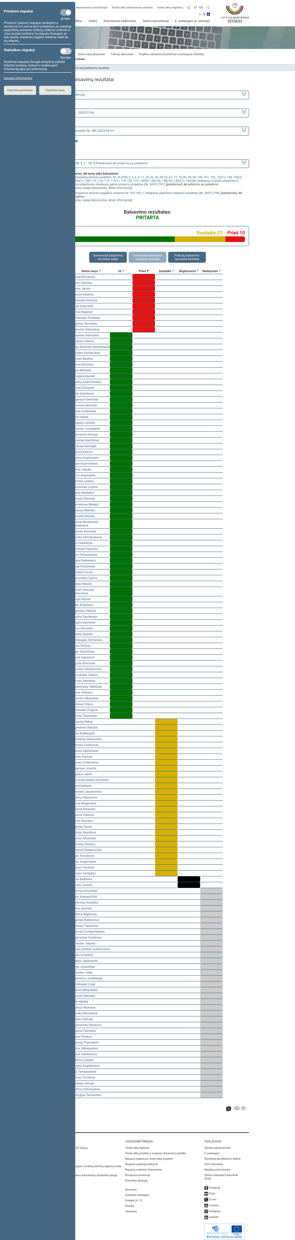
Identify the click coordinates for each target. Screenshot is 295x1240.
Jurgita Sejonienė (83, 622)
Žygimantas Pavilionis (87, 1025)
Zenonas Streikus (83, 844)
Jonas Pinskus (82, 1036)
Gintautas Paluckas (85, 549)
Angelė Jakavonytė (84, 961)
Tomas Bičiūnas (83, 364)
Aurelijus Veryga (83, 1083)
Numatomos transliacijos (89, 7)
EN (201, 7)
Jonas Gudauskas (84, 411)
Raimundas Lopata (84, 487)
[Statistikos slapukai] (65, 51)
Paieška (129, 1203)
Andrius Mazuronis (84, 797)
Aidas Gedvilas (82, 283)
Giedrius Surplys (83, 1060)
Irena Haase (80, 417)
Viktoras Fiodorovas (85, 745)
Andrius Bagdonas (84, 914)
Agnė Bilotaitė (81, 370)
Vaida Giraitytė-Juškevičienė (91, 949)
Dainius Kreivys (82, 452)
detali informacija (119, 188)
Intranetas (131, 1208)
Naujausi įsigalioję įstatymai (141, 1161)
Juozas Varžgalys (84, 873)
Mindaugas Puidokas (86, 318)
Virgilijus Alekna (83, 341)
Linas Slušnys (81, 646)
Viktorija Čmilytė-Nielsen (88, 931)
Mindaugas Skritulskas (87, 640)
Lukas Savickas (82, 821)
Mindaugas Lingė (83, 984)
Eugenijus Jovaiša (84, 768)
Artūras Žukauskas (84, 716)
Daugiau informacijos (18, 78)
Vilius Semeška (82, 628)
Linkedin (214, 1214)
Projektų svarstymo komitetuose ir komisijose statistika (171, 54)
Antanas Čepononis (85, 926)
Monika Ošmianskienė (87, 537)
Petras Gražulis (82, 756)
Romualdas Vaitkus (85, 675)
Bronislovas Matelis (85, 504)
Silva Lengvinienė (83, 475)
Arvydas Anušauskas (86, 353)
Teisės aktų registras (170, 7)
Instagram (215, 1208)
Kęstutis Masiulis (83, 498)
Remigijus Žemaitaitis (86, 1095)
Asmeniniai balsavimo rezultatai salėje (108, 257)
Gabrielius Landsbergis (87, 978)
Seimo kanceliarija (156, 21)
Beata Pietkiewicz (84, 560)
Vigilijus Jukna (82, 774)
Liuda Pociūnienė (83, 566)
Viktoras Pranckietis (85, 1042)
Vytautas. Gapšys (83, 943)
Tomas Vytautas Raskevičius (83, 591)
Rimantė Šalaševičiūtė (87, 850)
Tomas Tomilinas (83, 1077)
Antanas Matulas (83, 510)
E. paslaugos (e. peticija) (192, 21)
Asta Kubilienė (81, 786)
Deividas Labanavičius (87, 791)
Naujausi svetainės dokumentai (143, 1166)
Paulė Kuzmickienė (85, 463)
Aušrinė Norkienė (83, 809)
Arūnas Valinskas (83, 681)
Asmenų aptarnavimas (217, 1145)
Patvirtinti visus (55, 90)
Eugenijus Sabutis (84, 611)
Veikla (92, 21)
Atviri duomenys (213, 1161)
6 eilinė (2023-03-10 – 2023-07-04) (71, 112)
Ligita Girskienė (82, 955)
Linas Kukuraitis (83, 306)
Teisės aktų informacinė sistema (132, 7)
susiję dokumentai (94, 188)
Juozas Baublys (82, 358)
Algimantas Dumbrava (87, 937)
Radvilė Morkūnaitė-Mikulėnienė (85, 523)
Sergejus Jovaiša (83, 423)
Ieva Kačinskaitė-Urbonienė (90, 780)
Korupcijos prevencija (137, 1172)
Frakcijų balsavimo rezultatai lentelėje (187, 257)
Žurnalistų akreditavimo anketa (222, 1156)
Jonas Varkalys (82, 692)
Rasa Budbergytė (83, 733)
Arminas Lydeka (83, 481)
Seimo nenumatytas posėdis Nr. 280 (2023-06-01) (81, 130)
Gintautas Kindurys (85, 300)
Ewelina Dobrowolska (86, 382)
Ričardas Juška (82, 972)
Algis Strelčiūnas (83, 651)
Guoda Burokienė (83, 277)
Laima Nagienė (82, 312)
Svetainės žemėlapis (137, 1192)
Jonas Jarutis (81, 288)
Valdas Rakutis (82, 584)
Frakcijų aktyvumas (122, 54)
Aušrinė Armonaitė (84, 891)
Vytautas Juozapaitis (86, 428)
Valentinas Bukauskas (87, 739)
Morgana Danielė (83, 376)
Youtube (213, 1202)
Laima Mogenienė (84, 803)
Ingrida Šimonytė (83, 663)
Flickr (212, 1190)
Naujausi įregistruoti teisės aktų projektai (149, 1156)
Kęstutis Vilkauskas (85, 698)
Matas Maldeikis (83, 493)
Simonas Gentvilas (84, 405)
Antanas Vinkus (82, 704)
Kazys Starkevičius (84, 1054)
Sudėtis (76, 21)
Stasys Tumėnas (83, 867)
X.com (212, 1196)
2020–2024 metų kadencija (66, 94)
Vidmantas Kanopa (85, 434)
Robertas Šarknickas (86, 329)
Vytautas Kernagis (84, 446)
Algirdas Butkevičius (85, 920)
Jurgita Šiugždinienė (85, 1066)
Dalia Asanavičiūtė (84, 896)
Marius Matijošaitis (85, 990)
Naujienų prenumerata (217, 1166)
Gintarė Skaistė (82, 634)
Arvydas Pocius (82, 572)
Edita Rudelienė (82, 605)
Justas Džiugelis (83, 388)
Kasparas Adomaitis (85, 335)
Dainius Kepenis (83, 294)
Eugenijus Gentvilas (85, 399)
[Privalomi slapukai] (65, 12)
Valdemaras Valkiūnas (87, 686)
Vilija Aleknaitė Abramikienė (90, 347)
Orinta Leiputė (81, 469)
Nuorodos (131, 1186)
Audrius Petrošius (84, 1031)
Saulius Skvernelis (84, 838)
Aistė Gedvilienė (83, 393)
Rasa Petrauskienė (84, 554)
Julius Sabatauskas (85, 1048)
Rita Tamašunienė (84, 1071)
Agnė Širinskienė (83, 856)
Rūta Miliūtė (80, 1001)
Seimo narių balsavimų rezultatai (90, 67)
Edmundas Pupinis (84, 578)
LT (195, 7)
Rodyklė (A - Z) (133, 1197)
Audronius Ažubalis (85, 902)
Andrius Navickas (84, 1007)
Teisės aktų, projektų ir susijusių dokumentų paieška (155, 1150)
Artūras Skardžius (84, 832)
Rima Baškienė (82, 879)
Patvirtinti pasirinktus (20, 90)
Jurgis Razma (81, 599)
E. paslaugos (211, 1150)
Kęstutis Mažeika (83, 996)
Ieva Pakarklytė (82, 543)
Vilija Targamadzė (84, 861)
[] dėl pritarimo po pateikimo (98, 163)
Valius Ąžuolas (82, 908)
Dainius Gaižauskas (85, 751)
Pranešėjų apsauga (136, 1177)
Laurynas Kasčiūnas (85, 440)
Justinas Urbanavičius (87, 669)
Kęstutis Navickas (84, 531)
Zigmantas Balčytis (85, 727)
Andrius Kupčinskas (85, 458)
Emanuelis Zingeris (85, 710)
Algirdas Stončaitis (84, 323)
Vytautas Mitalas (83, 516)
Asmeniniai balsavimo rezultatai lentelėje (147, 257)
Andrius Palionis (83, 815)
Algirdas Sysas (82, 826)
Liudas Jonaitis (82, 885)
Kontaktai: (54, 1139)
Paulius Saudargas (84, 616)
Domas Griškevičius (85, 762)
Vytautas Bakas (82, 721)
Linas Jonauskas (83, 966)
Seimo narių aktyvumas (91, 54)
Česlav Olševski (82, 1019)
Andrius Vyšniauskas (86, 1089)
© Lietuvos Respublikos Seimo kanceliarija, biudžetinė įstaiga (81, 1172)
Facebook (214, 1185)
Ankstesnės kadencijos (119, 21)
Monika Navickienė (84, 1013)
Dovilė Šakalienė (83, 657)
